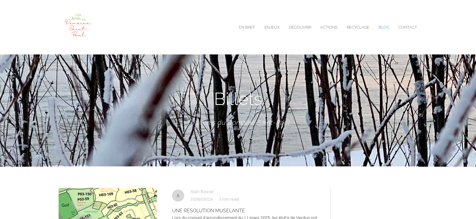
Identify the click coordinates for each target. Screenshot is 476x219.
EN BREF (247, 27)
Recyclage (358, 27)
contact (407, 27)
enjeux (272, 27)
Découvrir (300, 27)
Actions (329, 27)
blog (384, 27)
